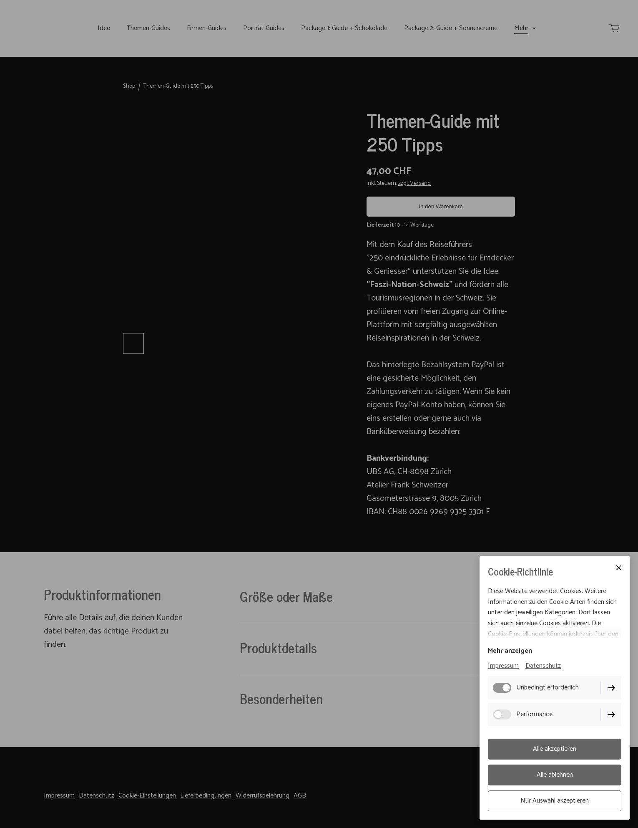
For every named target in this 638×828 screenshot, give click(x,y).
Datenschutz (543, 665)
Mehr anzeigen (510, 650)
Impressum (503, 665)
